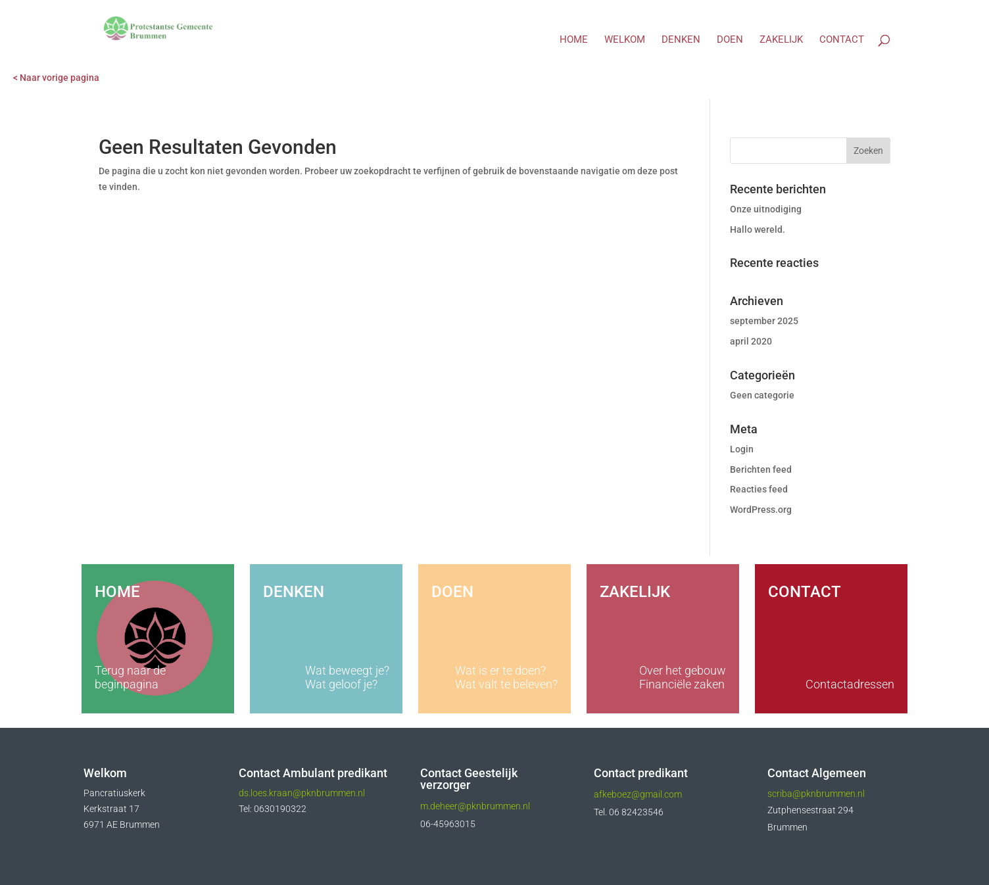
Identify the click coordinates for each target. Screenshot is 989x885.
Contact (841, 40)
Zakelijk (781, 40)
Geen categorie (762, 395)
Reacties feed (759, 489)
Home (574, 40)
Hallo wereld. (757, 229)
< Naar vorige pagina (56, 77)
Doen (730, 40)
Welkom (624, 40)
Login (742, 449)
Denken (681, 40)
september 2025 (764, 321)
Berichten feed (761, 469)
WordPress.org (761, 509)
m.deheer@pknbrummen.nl (475, 806)
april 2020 (751, 341)
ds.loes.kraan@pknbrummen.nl (303, 793)
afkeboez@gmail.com (638, 794)
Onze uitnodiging (766, 209)
